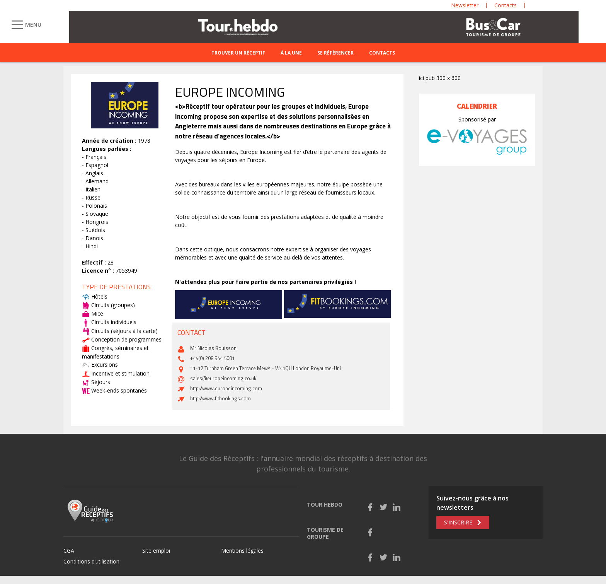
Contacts (382, 53)
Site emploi (156, 550)
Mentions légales (242, 550)
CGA (68, 550)
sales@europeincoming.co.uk (223, 378)
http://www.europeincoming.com (226, 388)
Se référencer (335, 53)
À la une (291, 53)
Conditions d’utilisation (91, 561)
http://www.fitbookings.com (220, 398)
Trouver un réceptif (238, 53)
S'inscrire (458, 522)
